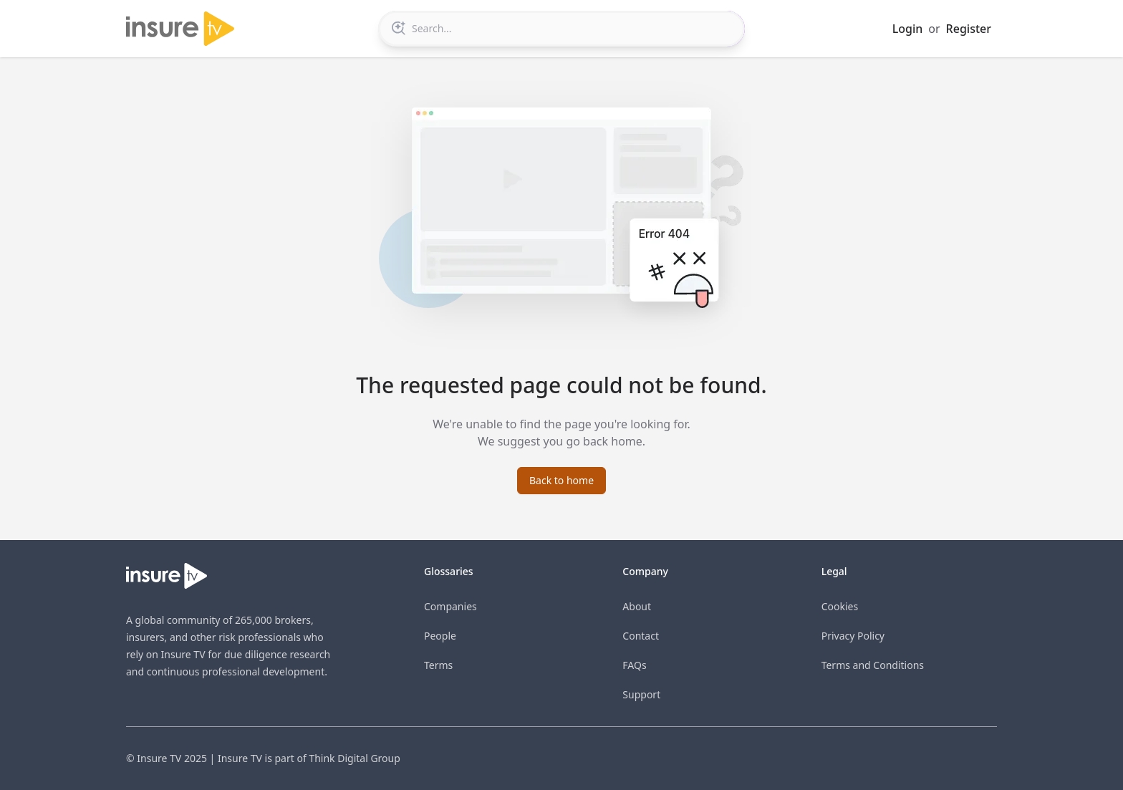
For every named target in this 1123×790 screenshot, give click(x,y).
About (636, 606)
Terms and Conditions (872, 665)
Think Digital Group (354, 758)
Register (968, 29)
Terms (438, 665)
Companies (450, 606)
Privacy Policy (853, 635)
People (440, 635)
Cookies (839, 606)
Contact (640, 635)
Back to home (561, 480)
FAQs (634, 665)
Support (641, 694)
